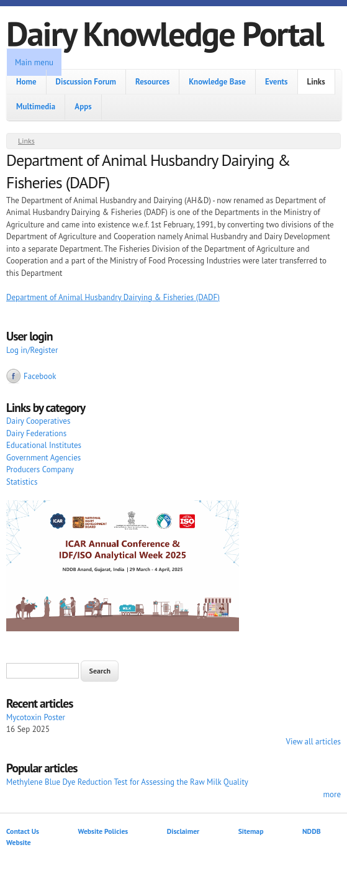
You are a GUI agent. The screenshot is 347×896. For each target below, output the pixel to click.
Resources (152, 81)
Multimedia (35, 106)
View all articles (313, 741)
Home (26, 81)
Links (316, 81)
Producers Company (40, 469)
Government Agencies (43, 457)
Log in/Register (32, 350)
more (332, 794)
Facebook (40, 376)
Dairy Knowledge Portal (164, 33)
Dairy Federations (36, 433)
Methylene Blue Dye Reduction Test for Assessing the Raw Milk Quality (127, 782)
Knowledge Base (217, 81)
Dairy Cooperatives (38, 421)
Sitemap (251, 831)
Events (276, 81)
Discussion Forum (86, 81)
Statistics (21, 482)
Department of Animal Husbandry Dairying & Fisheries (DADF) (113, 297)
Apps (82, 106)
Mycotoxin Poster (35, 717)
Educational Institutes (43, 445)
